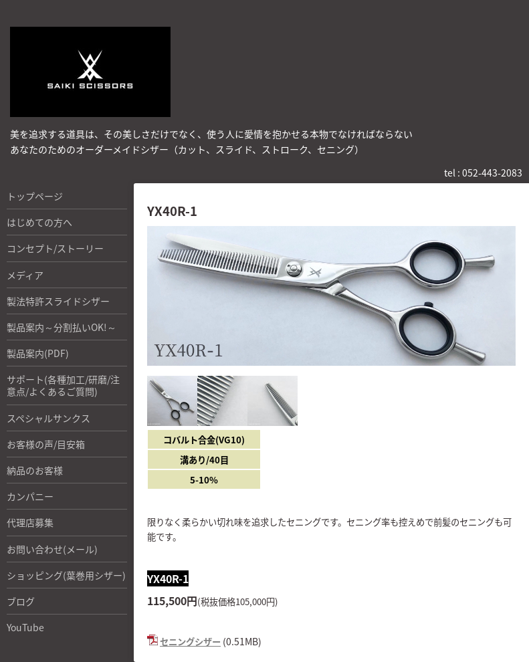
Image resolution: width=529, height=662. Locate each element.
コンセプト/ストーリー (55, 248)
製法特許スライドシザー (58, 301)
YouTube (25, 627)
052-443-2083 (492, 172)
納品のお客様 (35, 470)
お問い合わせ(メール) (52, 549)
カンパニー (30, 496)
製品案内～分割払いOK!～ (61, 327)
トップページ (35, 196)
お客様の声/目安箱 (46, 444)
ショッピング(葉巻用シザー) (66, 575)
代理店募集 (30, 522)
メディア (25, 275)
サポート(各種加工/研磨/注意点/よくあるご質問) (63, 385)
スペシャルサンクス (48, 418)
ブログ (21, 601)
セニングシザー (190, 641)
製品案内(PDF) (38, 353)
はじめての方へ (39, 222)
